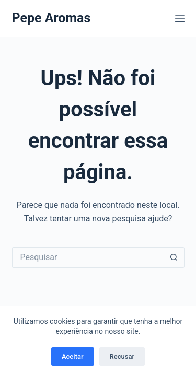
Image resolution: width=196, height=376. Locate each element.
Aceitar (73, 356)
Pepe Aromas (51, 18)
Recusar (122, 356)
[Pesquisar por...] (88, 257)
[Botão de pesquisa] (174, 257)
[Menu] (180, 18)
